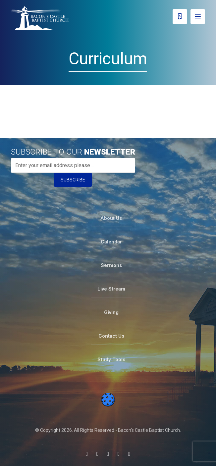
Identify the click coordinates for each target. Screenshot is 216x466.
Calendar (111, 242)
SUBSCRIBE (73, 179)
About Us (111, 218)
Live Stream (111, 289)
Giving (111, 312)
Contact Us (111, 336)
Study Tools (111, 360)
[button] (86, 454)
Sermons (111, 265)
